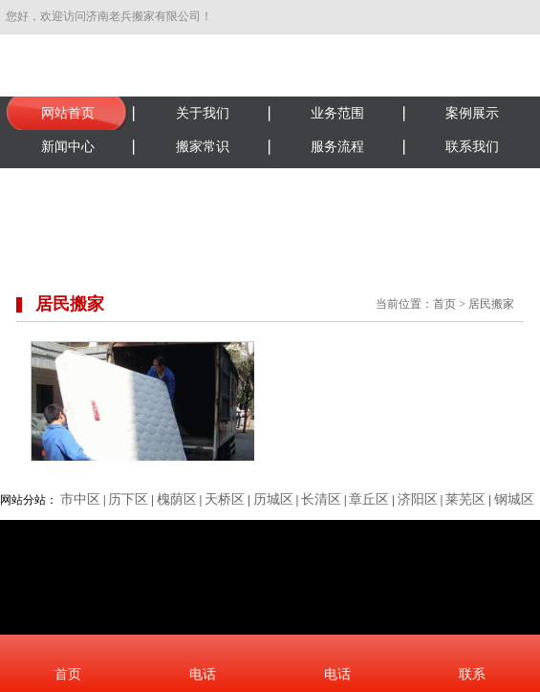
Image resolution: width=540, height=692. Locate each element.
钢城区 (514, 499)
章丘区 (369, 499)
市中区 (80, 499)
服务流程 (337, 147)
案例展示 (472, 113)
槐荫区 (177, 499)
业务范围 (337, 113)
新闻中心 (68, 147)
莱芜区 (465, 499)
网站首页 (68, 113)
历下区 (128, 499)
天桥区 (225, 499)
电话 (202, 674)
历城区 (273, 499)
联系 (472, 674)
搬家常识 (202, 147)
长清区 (321, 499)
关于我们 (202, 113)
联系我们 (472, 147)
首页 (444, 304)
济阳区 (418, 499)
